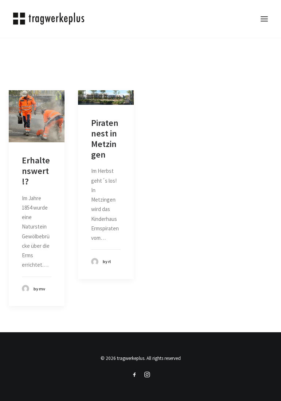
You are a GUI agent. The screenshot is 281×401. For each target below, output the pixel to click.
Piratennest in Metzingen (104, 138)
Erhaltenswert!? (36, 171)
